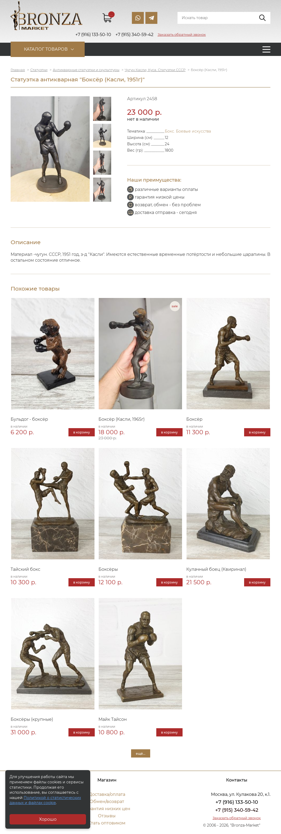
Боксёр (194, 419)
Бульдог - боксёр (29, 419)
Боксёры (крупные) (32, 719)
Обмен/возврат (107, 801)
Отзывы (107, 815)
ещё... (140, 753)
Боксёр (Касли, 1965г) (121, 419)
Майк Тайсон (112, 719)
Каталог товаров (46, 49)
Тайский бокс (25, 569)
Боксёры (108, 569)
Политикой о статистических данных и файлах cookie (45, 800)
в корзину (81, 432)
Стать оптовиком (107, 823)
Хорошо (48, 819)
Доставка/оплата (107, 794)
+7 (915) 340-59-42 (236, 810)
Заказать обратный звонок (182, 34)
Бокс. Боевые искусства (188, 131)
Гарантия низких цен (106, 808)
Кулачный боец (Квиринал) (216, 569)
